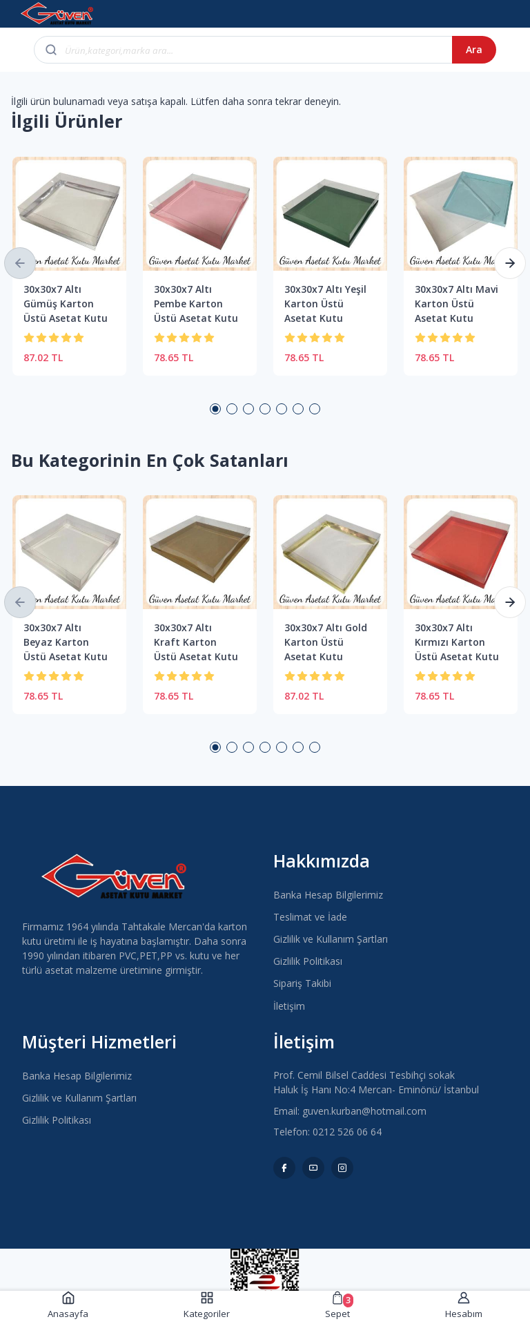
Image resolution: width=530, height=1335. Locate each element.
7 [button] (314, 408)
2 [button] (231, 408)
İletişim (289, 1005)
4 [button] (265, 408)
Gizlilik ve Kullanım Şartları (330, 938)
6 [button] (298, 408)
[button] (20, 263)
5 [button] (281, 408)
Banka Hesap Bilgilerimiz (328, 894)
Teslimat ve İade (310, 916)
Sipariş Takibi (302, 983)
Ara (474, 49)
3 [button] (248, 408)
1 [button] (215, 408)
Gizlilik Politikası (307, 961)
